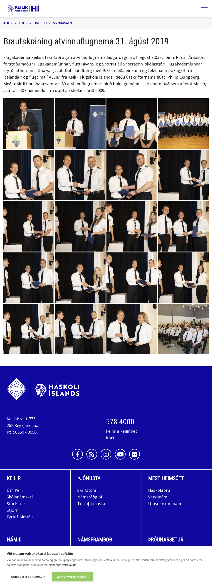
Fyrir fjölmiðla (20, 517)
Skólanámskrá (20, 497)
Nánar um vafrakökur (62, 565)
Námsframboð (94, 540)
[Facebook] (77, 454)
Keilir (7, 23)
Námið (14, 540)
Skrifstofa (86, 490)
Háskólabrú (159, 490)
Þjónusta (88, 478)
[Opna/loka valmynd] (203, 8)
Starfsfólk (16, 503)
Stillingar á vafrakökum (28, 576)
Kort (110, 437)
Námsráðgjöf (89, 497)
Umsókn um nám (164, 503)
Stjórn (12, 510)
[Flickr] (134, 454)
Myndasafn (62, 23)
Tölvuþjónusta (91, 503)
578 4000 (120, 421)
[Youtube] (120, 454)
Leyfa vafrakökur (72, 576)
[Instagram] (106, 454)
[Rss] (91, 454)
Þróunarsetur (165, 540)
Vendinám (157, 497)
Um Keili (40, 23)
